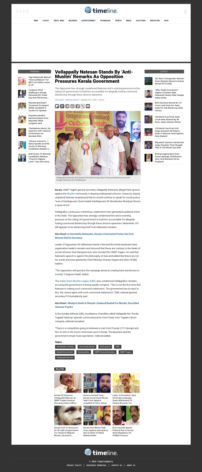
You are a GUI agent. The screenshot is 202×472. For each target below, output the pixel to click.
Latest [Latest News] (46, 20)
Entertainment (88, 20)
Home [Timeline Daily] (36, 20)
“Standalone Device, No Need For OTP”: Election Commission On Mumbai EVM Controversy (40, 132)
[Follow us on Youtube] (27, 11)
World (128, 20)
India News (58, 20)
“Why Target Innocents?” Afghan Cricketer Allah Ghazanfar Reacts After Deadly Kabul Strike (169, 94)
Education (155, 20)
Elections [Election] (140, 20)
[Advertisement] (101, 43)
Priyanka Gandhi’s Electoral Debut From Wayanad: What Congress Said (38, 119)
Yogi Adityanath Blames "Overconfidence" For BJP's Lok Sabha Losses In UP (40, 81)
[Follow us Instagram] (20, 11)
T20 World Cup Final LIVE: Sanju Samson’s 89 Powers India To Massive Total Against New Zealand (169, 132)
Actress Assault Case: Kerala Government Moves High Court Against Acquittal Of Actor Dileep (95, 399)
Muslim (71, 193)
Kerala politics (83, 352)
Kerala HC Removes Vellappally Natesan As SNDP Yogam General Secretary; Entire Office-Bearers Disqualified (65, 399)
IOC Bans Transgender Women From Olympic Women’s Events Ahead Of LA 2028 (169, 81)
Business (73, 20)
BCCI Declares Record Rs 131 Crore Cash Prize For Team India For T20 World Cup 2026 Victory (169, 106)
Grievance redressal (96, 465)
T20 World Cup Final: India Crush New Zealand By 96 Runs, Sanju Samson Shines (168, 119)
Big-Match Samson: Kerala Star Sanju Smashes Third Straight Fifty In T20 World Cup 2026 (169, 145)
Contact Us (116, 465)
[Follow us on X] (23, 11)
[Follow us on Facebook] (16, 11)
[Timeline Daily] (101, 452)
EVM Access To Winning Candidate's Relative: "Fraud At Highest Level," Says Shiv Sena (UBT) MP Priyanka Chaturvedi (40, 158)
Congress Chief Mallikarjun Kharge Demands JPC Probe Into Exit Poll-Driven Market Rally (38, 94)
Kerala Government (65, 352)
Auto (166, 20)
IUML (118, 347)
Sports (118, 20)
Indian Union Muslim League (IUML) (78, 281)
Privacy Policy (74, 465)
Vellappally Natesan (65, 357)
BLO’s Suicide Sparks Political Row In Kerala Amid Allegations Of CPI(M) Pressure (123, 432)
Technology (105, 20)
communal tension (87, 347)
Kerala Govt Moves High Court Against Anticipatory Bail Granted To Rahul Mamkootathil (95, 432)
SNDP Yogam (125, 352)
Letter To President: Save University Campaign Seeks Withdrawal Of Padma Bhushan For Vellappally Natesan (124, 399)
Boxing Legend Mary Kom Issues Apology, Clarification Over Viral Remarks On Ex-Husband (168, 158)
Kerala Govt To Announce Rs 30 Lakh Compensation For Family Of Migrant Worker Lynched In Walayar (66, 432)
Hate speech (59, 100)
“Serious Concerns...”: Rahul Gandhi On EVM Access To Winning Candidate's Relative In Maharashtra (39, 145)
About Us (131, 465)
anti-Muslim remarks (65, 347)
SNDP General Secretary (105, 352)
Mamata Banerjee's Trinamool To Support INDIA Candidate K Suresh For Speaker (39, 106)
